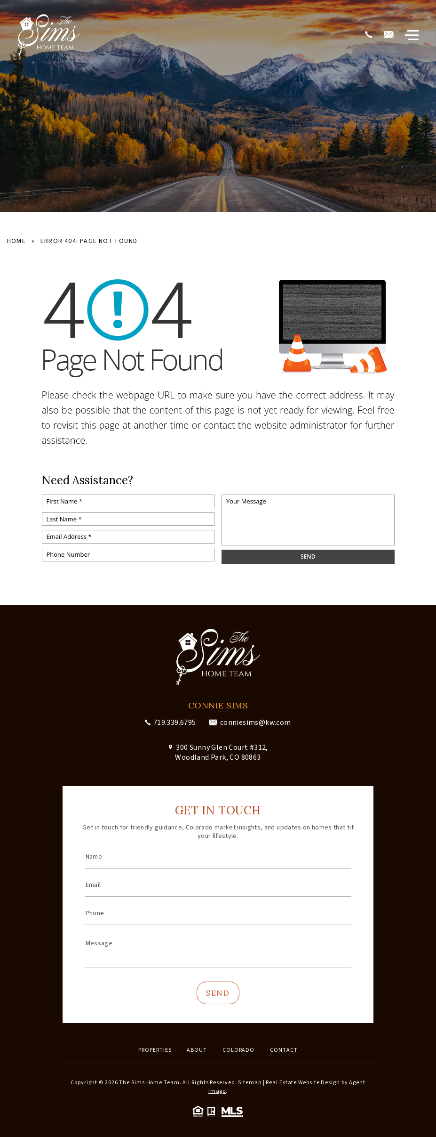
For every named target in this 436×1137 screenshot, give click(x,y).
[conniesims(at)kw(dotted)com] (388, 36)
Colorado (238, 1050)
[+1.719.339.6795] (368, 36)
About (197, 1050)
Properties (154, 1050)
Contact (283, 1050)
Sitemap (249, 1083)
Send (218, 993)
